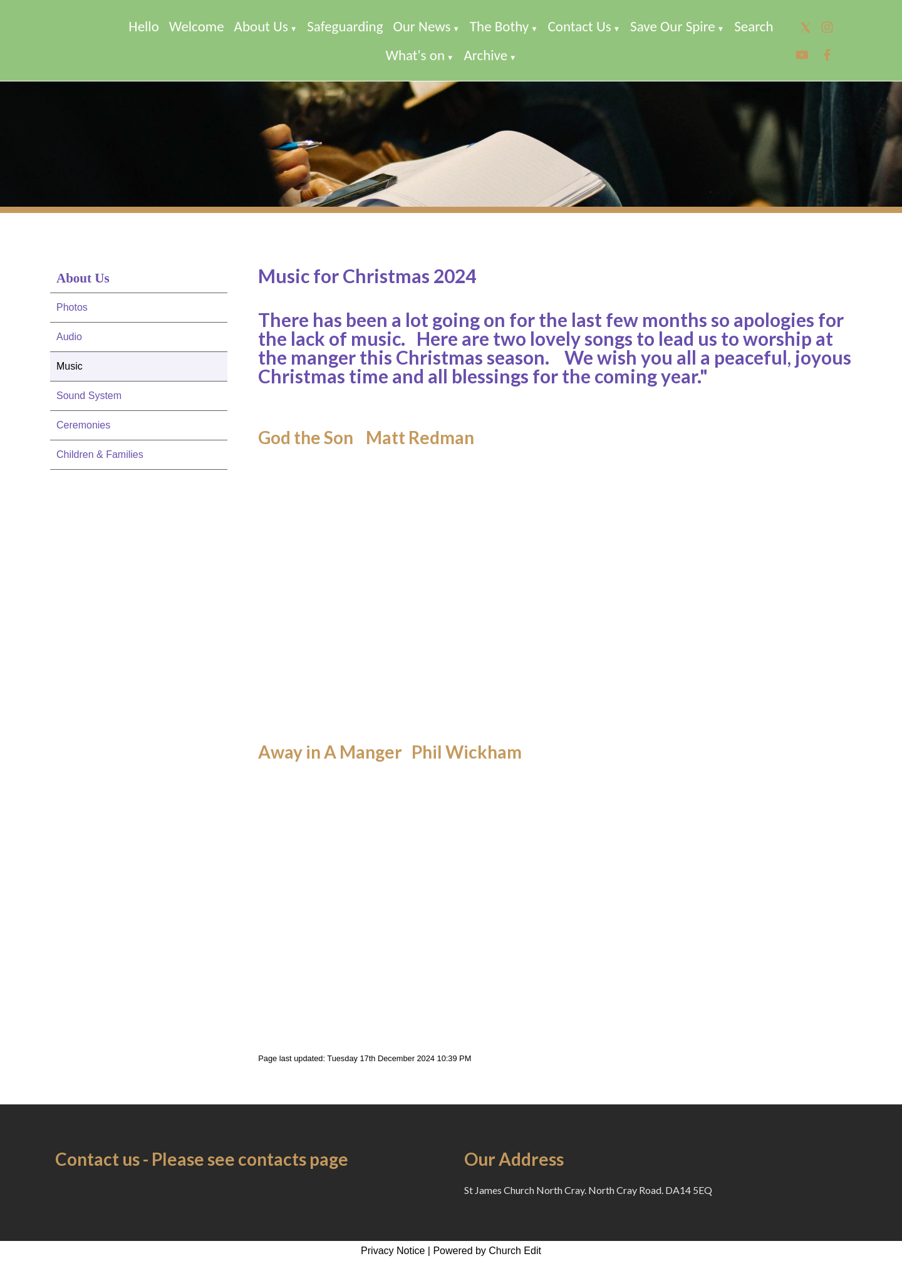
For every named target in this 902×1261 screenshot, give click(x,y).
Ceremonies (83, 425)
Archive (485, 55)
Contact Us (579, 26)
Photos (72, 307)
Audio (69, 336)
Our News (422, 26)
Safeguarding (345, 26)
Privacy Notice (393, 1250)
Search (754, 26)
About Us (261, 26)
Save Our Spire (672, 26)
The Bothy (499, 26)
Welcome (196, 26)
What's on (415, 55)
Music (69, 366)
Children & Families (99, 454)
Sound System (89, 395)
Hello (143, 26)
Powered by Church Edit (487, 1250)
